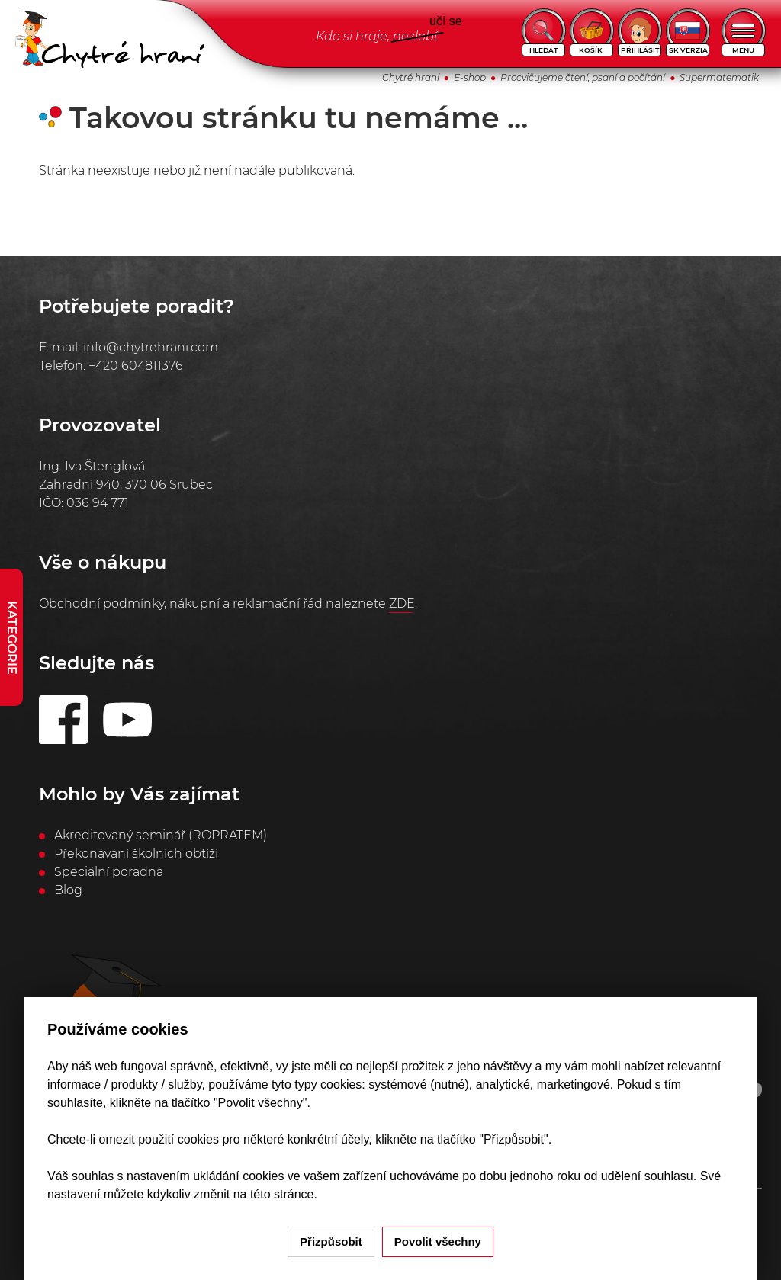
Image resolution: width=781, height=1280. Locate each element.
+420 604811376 (135, 365)
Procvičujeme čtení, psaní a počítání (582, 77)
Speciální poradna (108, 872)
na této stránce (273, 1194)
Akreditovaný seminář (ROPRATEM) (160, 835)
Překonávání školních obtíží (136, 853)
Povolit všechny (437, 1241)
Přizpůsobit (331, 1241)
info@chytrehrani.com (150, 347)
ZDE (402, 603)
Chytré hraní (410, 77)
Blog (68, 890)
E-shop (470, 77)
